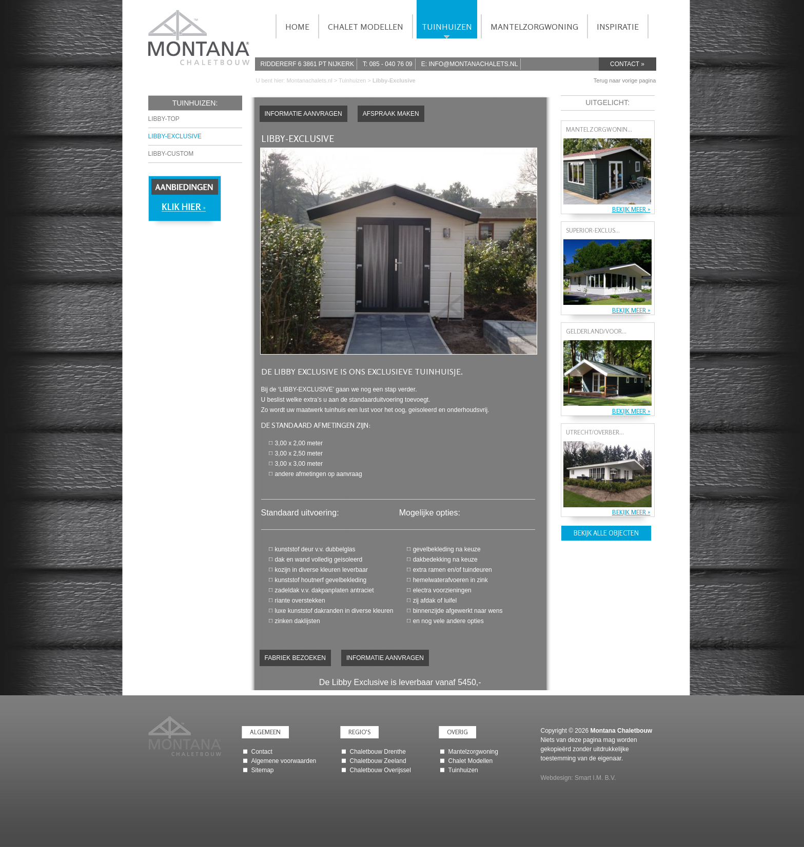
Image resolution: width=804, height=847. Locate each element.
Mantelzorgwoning (473, 751)
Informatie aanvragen (303, 113)
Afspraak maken (391, 113)
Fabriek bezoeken (295, 658)
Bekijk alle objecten (606, 533)
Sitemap (262, 770)
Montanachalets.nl (309, 80)
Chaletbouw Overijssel (380, 770)
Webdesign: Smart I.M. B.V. (578, 777)
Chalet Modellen (470, 761)
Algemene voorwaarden (284, 761)
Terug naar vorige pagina (625, 80)
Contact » (627, 64)
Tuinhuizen (353, 80)
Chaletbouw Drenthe (378, 751)
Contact (261, 751)
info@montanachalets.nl (473, 64)
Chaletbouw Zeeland (378, 761)
